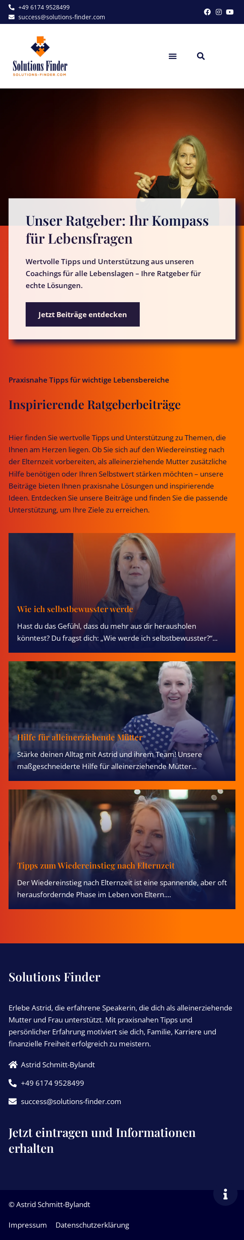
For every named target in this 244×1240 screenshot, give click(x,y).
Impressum (28, 1225)
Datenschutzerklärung (92, 1225)
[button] (172, 56)
